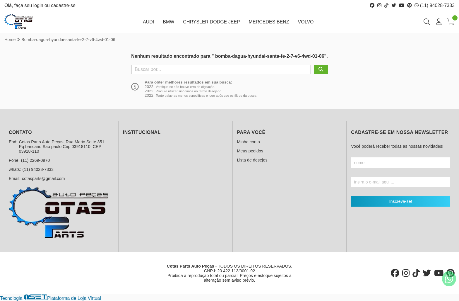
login (38, 5)
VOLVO (306, 21)
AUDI (148, 21)
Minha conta (248, 142)
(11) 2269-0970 (35, 160)
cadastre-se (63, 5)
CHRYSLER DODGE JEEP (211, 21)
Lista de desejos (252, 160)
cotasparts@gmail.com (43, 178)
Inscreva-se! (400, 201)
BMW (168, 21)
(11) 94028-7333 (435, 5)
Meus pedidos (250, 151)
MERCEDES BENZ (269, 21)
